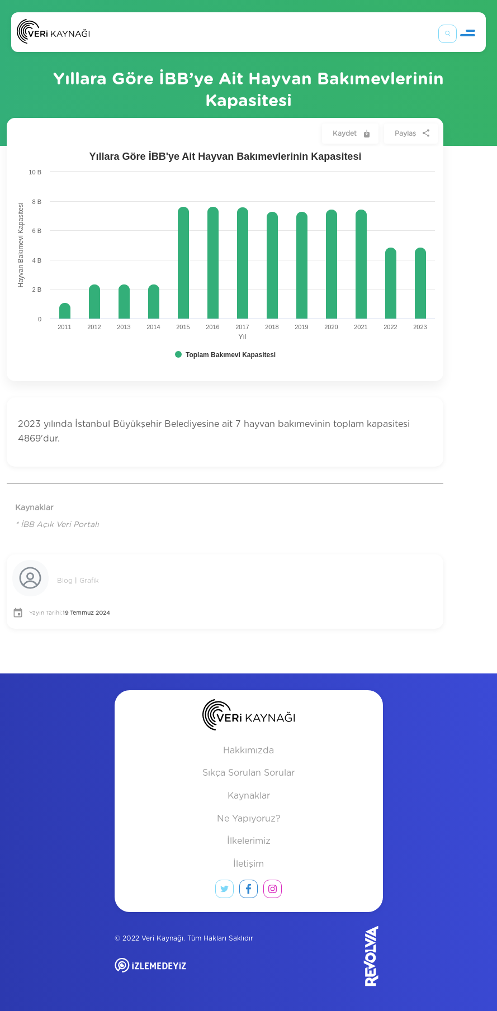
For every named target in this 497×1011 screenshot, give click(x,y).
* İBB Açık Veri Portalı (57, 525)
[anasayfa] (248, 717)
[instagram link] (272, 891)
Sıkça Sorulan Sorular (248, 772)
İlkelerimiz (249, 841)
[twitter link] (224, 891)
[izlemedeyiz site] (187, 973)
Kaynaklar (249, 795)
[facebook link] (248, 891)
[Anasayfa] (53, 34)
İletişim (248, 864)
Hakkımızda (248, 750)
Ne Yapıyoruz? (249, 818)
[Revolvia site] (352, 955)
